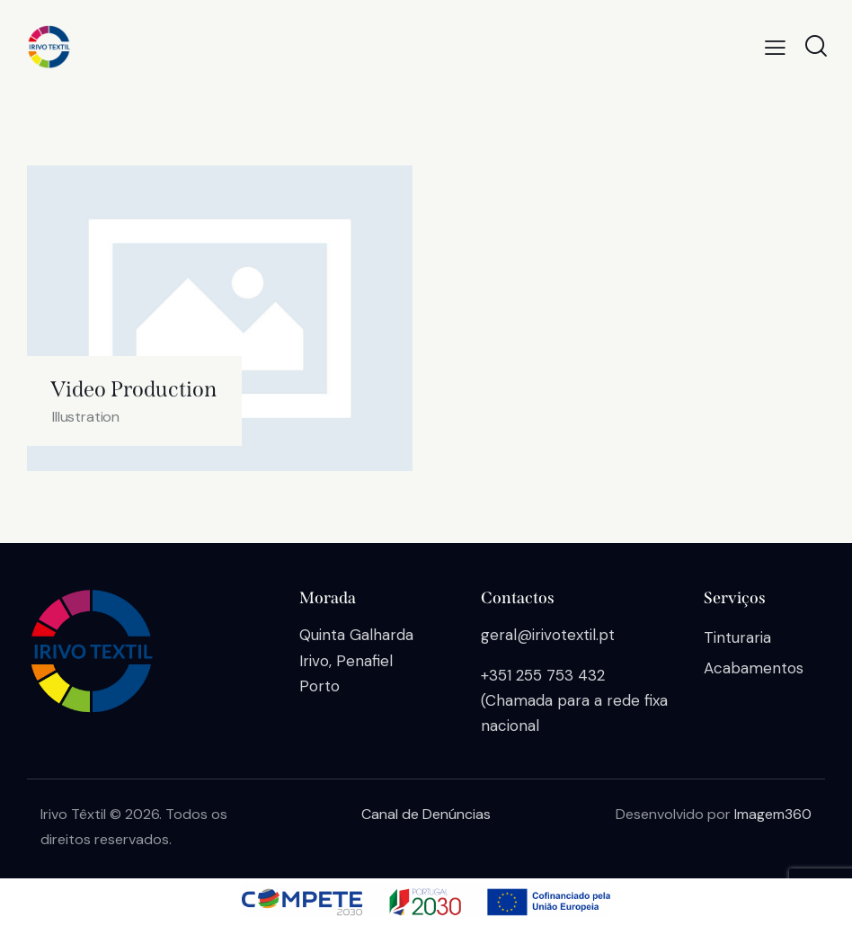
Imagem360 (773, 814)
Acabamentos (753, 668)
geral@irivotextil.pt (548, 635)
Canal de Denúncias (426, 814)
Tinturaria (737, 637)
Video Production (133, 389)
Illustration (86, 416)
